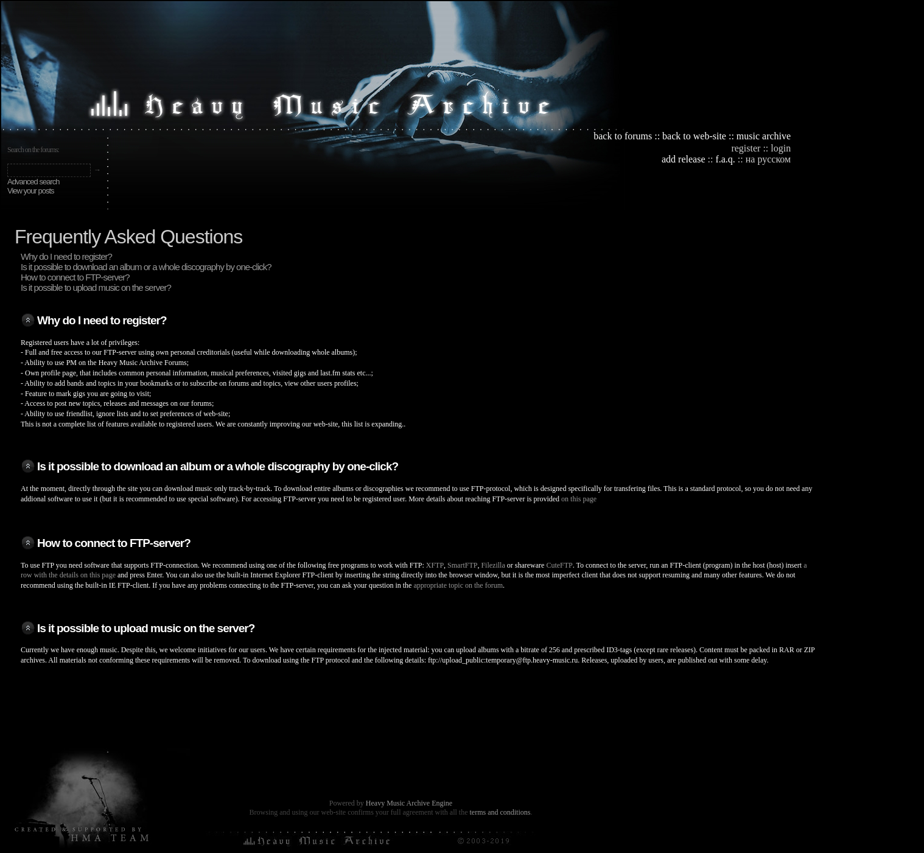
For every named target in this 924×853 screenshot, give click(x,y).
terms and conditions (499, 812)
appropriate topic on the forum (458, 585)
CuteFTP (559, 565)
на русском (768, 159)
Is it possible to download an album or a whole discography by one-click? (146, 267)
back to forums (622, 136)
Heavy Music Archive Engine (409, 803)
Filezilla (493, 565)
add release (683, 159)
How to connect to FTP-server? (75, 277)
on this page (579, 499)
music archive (764, 136)
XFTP (435, 565)
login (781, 148)
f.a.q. (725, 159)
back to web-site (694, 136)
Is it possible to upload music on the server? (96, 287)
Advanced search (33, 181)
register (745, 148)
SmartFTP (462, 565)
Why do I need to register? (66, 256)
